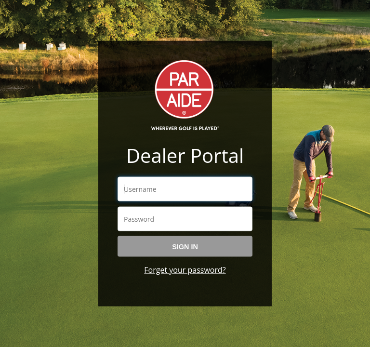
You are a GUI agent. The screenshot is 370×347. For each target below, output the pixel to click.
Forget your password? (184, 269)
